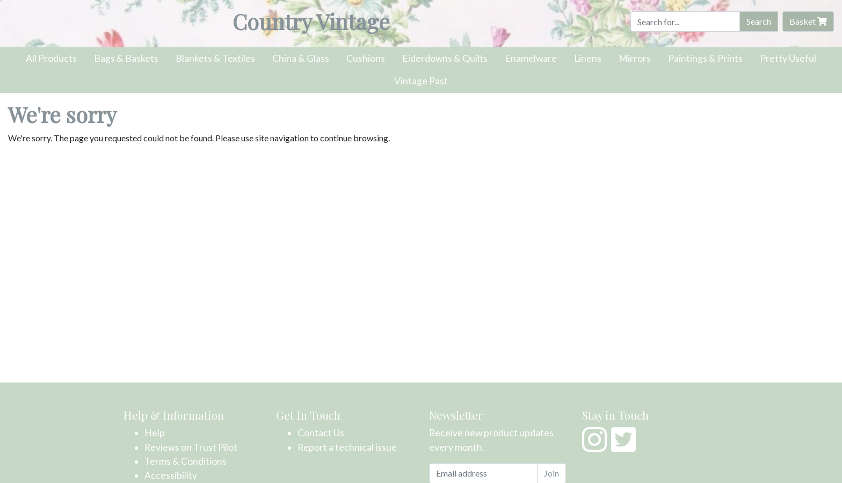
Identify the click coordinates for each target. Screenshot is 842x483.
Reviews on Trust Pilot (190, 447)
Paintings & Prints (705, 58)
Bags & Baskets (126, 58)
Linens (587, 58)
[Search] (685, 21)
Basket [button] (808, 21)
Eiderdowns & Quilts (445, 58)
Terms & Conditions (185, 461)
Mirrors (635, 58)
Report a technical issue (347, 447)
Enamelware (531, 58)
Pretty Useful (788, 58)
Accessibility (170, 475)
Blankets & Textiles (215, 58)
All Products (51, 58)
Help (154, 432)
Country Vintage (311, 21)
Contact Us (320, 432)
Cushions (365, 58)
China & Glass (300, 58)
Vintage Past (421, 80)
